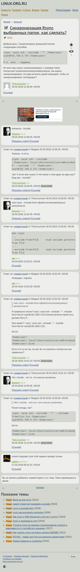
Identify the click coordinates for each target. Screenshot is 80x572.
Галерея (16, 10)
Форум (35, 10)
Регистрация (63, 10)
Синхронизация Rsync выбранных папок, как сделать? (35, 30)
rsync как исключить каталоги (28, 512)
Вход (75, 10)
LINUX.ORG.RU (14, 3)
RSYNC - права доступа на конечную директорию (38, 537)
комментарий (21, 149)
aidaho (15, 461)
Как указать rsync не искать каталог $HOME (35, 532)
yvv (13, 258)
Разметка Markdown (39, 556)
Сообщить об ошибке (12, 559)
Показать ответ (20, 141)
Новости (6, 10)
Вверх (73, 556)
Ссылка (8, 92)
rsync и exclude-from (23, 508)
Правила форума (21, 556)
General (18, 22)
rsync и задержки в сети (25, 521)
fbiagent (16, 134)
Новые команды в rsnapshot (27, 541)
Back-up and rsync (22, 500)
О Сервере (7, 556)
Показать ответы (21, 190)
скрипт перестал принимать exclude (31, 504)
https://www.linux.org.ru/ (13, 561)
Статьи (26, 10)
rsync (9, 37)
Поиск (4, 14)
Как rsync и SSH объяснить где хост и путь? (35, 517)
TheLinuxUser (19, 84)
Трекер (44, 10)
